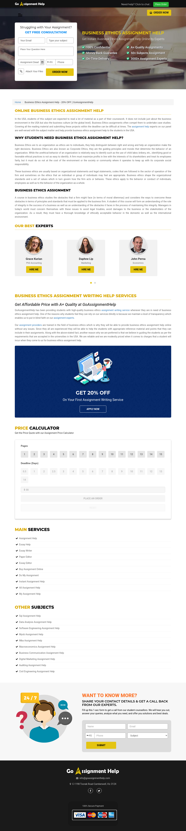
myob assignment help (31, 634)
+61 (51, 62)
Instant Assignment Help (32, 581)
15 (160, 454)
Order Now (159, 12)
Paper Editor (25, 557)
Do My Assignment (29, 575)
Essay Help (25, 544)
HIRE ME (33, 269)
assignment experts (64, 318)
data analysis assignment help (35, 622)
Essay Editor (25, 563)
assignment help (140, 126)
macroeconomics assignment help (37, 646)
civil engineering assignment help (37, 671)
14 (151, 454)
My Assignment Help (30, 594)
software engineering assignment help (39, 628)
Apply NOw (93, 409)
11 (121, 454)
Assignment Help (28, 538)
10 (112, 454)
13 (141, 454)
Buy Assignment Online (31, 569)
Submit (101, 745)
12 (131, 454)
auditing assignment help (32, 665)
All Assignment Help (29, 587)
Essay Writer (25, 550)
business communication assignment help (41, 653)
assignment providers (30, 325)
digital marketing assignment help (37, 659)
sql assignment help (30, 616)
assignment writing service (115, 310)
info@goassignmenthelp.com (95, 778)
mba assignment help (30, 640)
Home (18, 102)
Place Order (161, 4)
